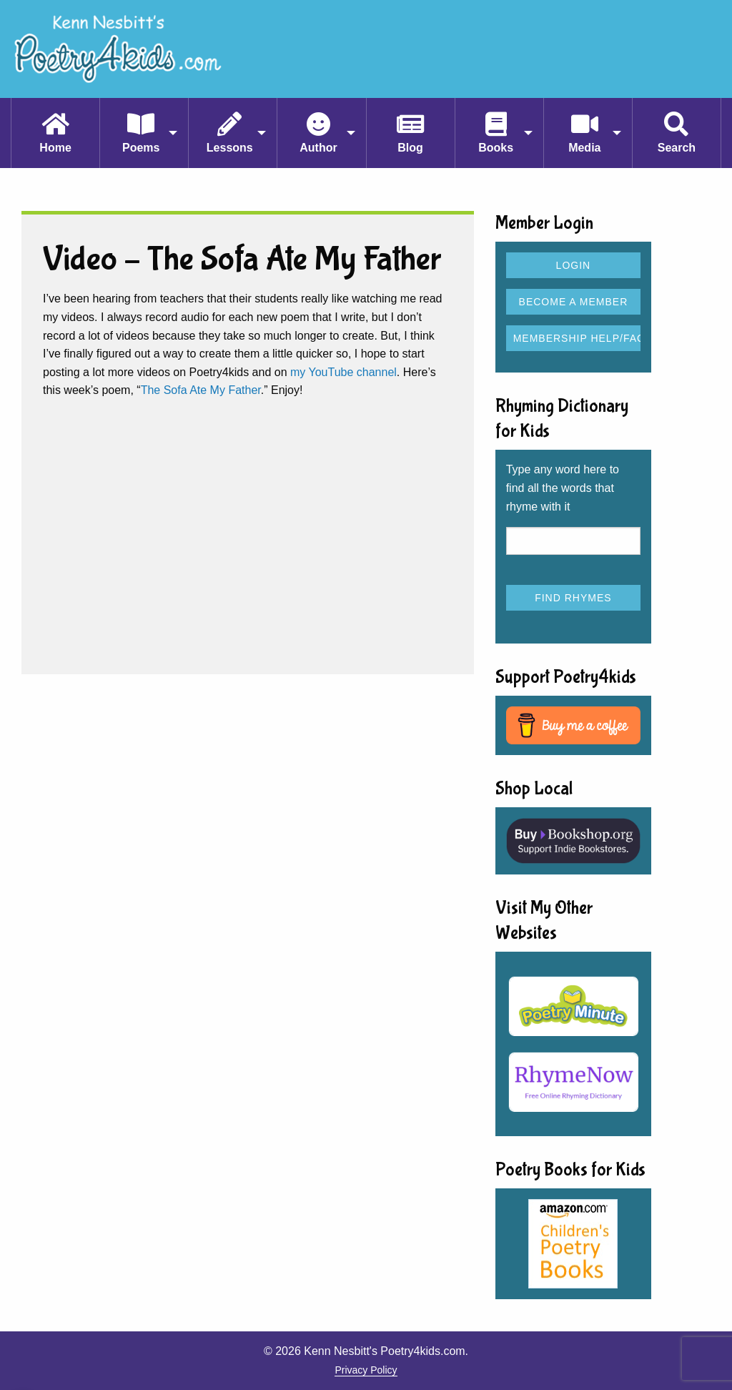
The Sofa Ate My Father (201, 390)
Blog (410, 148)
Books (495, 148)
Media (584, 148)
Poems (140, 148)
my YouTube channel (343, 372)
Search (677, 148)
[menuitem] (55, 133)
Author (318, 148)
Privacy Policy (366, 1370)
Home (55, 148)
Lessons (230, 148)
